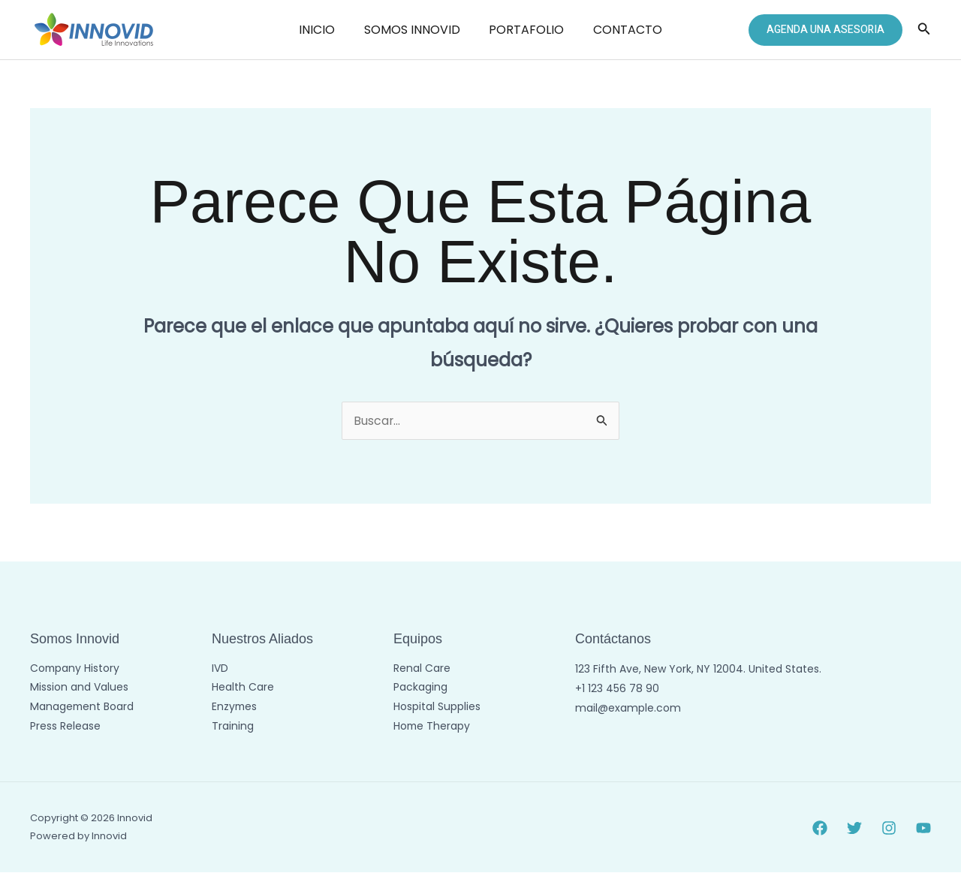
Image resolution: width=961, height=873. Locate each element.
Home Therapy (432, 727)
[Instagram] (888, 827)
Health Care (243, 688)
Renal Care (421, 668)
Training (233, 727)
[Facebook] (819, 827)
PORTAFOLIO (524, 29)
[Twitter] (854, 827)
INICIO (324, 29)
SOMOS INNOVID (414, 29)
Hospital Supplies (436, 707)
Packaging (420, 688)
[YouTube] (923, 827)
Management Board (82, 707)
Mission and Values (79, 688)
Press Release (65, 727)
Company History (75, 668)
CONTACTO (620, 29)
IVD (220, 668)
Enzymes (235, 707)
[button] (825, 30)
